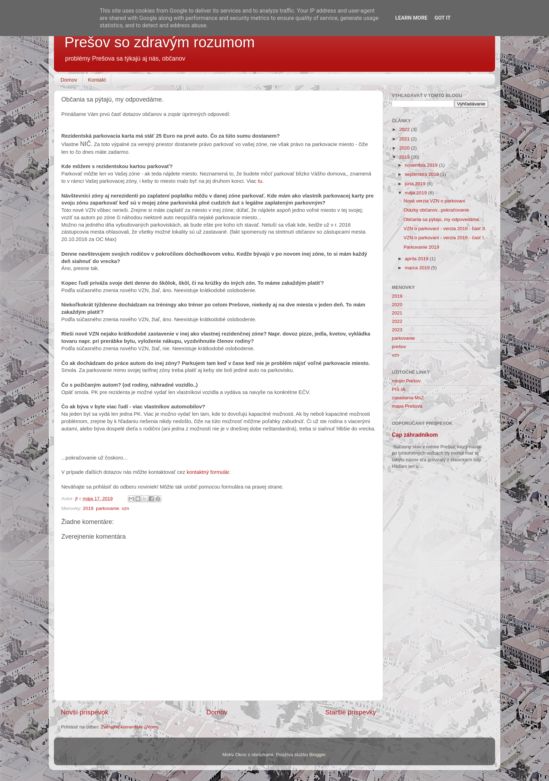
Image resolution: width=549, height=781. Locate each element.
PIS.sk (398, 389)
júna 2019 (416, 183)
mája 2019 (416, 192)
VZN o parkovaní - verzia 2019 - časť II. (445, 228)
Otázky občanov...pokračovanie (436, 210)
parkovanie (107, 508)
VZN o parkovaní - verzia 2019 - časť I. (444, 237)
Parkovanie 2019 (421, 247)
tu (260, 181)
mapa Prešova (407, 406)
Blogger (317, 754)
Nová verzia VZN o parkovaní (434, 200)
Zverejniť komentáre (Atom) (130, 727)
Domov (69, 80)
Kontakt (97, 80)
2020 (405, 148)
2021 (405, 138)
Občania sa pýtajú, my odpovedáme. (442, 219)
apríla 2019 (417, 258)
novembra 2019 (422, 165)
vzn (125, 508)
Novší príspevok (84, 712)
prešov (399, 346)
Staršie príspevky (350, 712)
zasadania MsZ (408, 397)
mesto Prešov (406, 380)
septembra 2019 (422, 174)
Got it (443, 18)
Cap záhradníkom (415, 435)
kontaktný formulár (208, 472)
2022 (405, 129)
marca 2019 (418, 267)
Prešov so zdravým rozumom (159, 42)
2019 (88, 508)
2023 (397, 329)
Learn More (411, 18)
